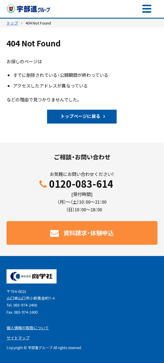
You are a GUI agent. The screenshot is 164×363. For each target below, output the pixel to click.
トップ (12, 23)
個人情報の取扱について (28, 327)
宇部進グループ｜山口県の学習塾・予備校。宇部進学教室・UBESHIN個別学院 (29, 8)
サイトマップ (18, 338)
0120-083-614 (81, 184)
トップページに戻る (80, 116)
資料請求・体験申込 (107, 9)
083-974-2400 (25, 305)
